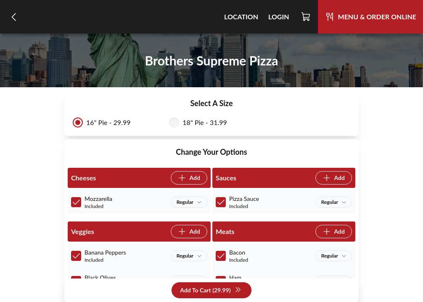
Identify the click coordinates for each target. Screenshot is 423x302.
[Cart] (306, 17)
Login (278, 17)
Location (241, 17)
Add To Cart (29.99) (210, 290)
